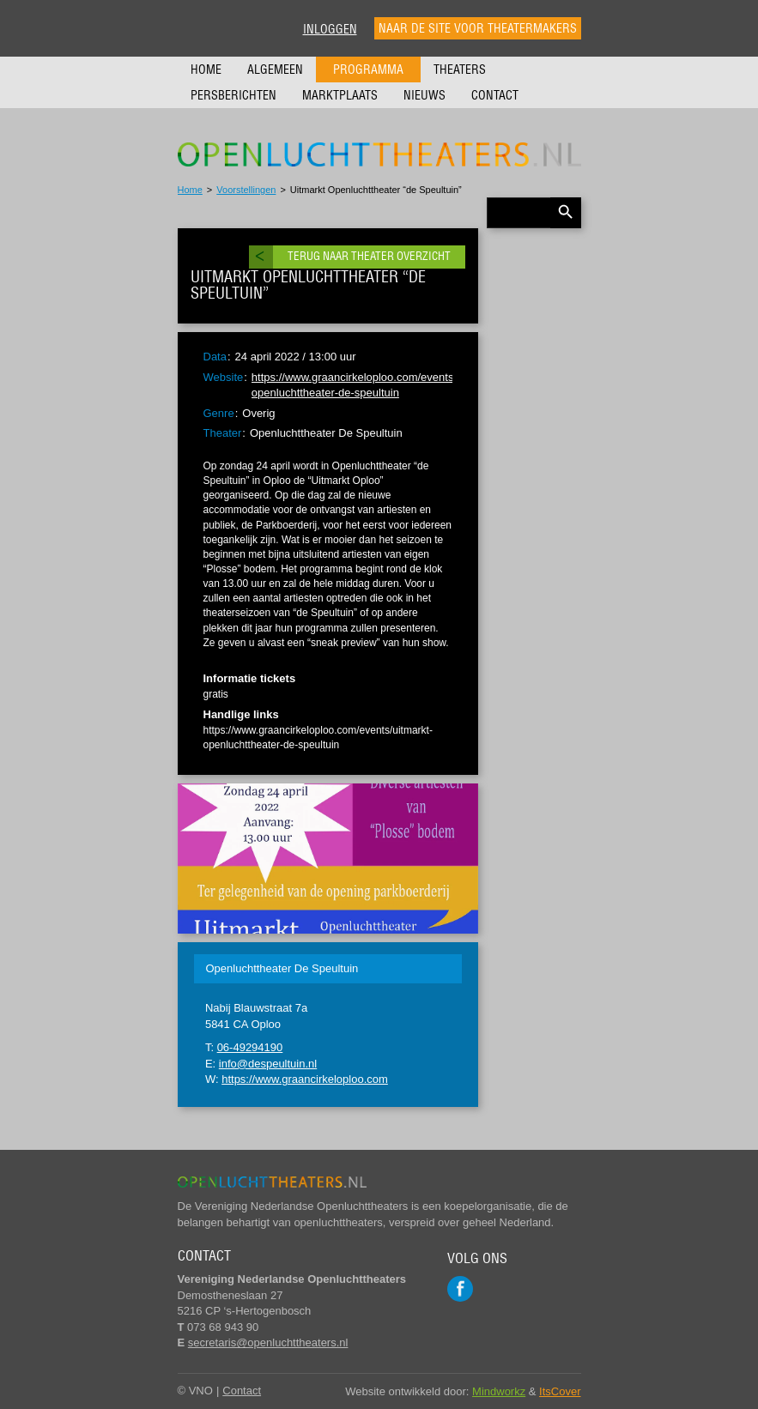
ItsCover (559, 1391)
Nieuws (424, 95)
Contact (494, 95)
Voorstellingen (246, 189)
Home (206, 69)
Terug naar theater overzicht (369, 256)
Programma (368, 69)
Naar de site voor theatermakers (478, 28)
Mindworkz (498, 1391)
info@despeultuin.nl (268, 1063)
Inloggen (330, 29)
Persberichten (233, 95)
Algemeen (275, 69)
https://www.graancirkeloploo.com (304, 1079)
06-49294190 (250, 1047)
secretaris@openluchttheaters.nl (268, 1342)
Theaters (460, 69)
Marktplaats (340, 95)
